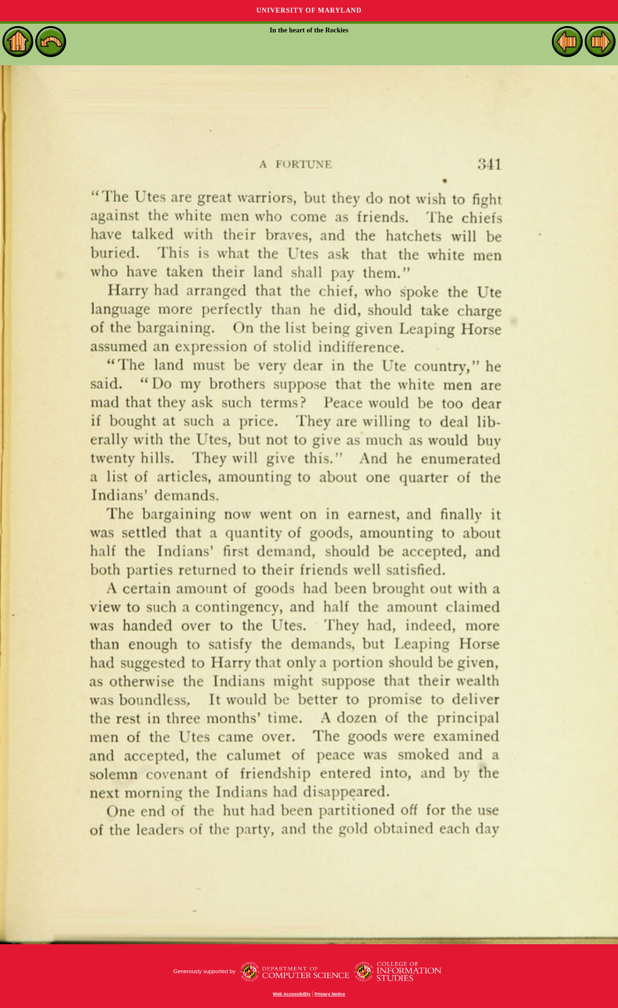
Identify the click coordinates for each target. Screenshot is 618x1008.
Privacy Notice (329, 994)
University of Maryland (309, 10)
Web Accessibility (291, 994)
